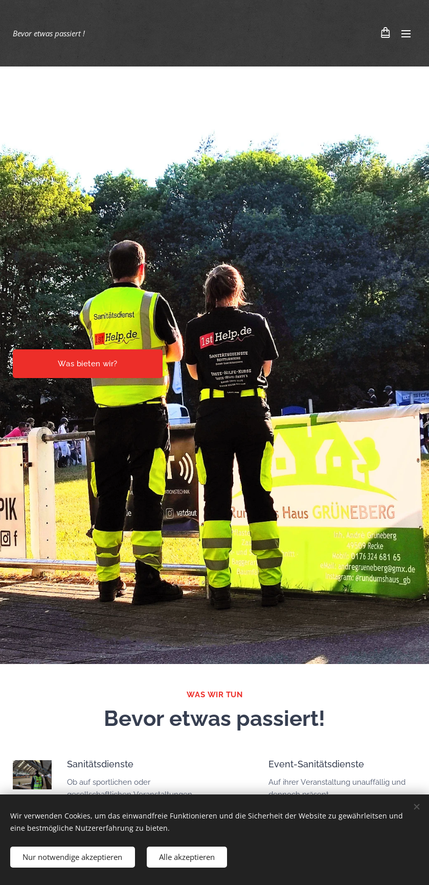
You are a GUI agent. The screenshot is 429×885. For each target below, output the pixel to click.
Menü (406, 33)
